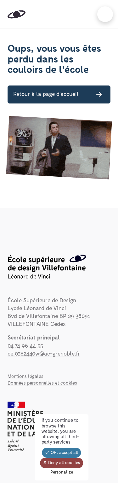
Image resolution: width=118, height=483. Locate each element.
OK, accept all (61, 453)
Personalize (61, 472)
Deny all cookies (61, 463)
